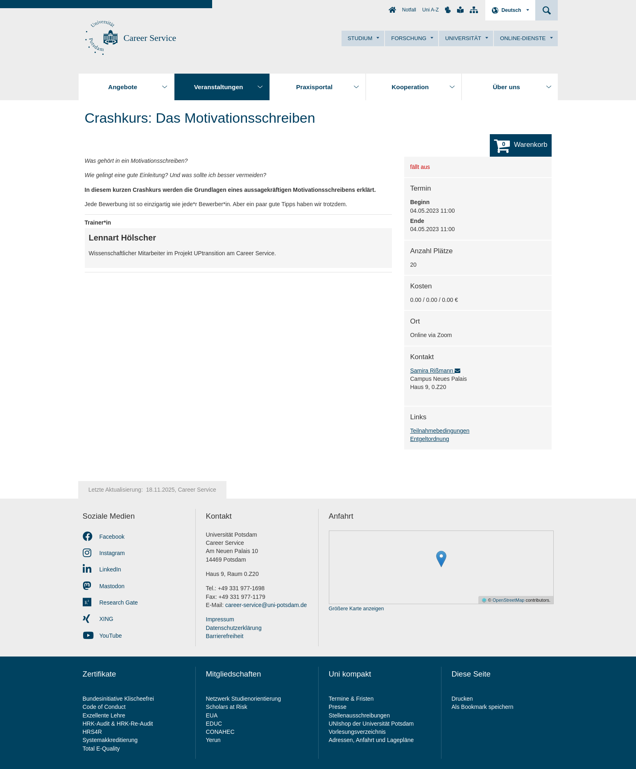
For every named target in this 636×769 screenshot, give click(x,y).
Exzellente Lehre (104, 715)
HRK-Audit (96, 723)
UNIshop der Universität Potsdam (371, 723)
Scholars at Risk (226, 707)
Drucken (462, 698)
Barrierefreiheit (225, 636)
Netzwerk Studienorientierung (243, 698)
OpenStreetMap (509, 600)
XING (98, 619)
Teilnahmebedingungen (440, 430)
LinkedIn (102, 569)
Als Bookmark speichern (483, 707)
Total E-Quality (101, 748)
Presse (338, 707)
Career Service (150, 38)
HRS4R (92, 732)
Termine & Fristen (352, 698)
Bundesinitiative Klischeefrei (118, 698)
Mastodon (103, 586)
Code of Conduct (104, 707)
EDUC (214, 723)
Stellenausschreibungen (359, 715)
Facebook (103, 536)
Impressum (220, 619)
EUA (212, 715)
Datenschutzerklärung (234, 628)
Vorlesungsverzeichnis (358, 732)
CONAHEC (220, 732)
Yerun (213, 740)
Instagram (104, 553)
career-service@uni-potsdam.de (266, 605)
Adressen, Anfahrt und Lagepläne (371, 740)
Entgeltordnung (429, 439)
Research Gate (110, 602)
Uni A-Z (430, 10)
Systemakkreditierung (110, 740)
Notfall (409, 10)
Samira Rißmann (435, 370)
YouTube (102, 635)
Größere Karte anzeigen (356, 609)
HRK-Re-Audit (135, 723)
